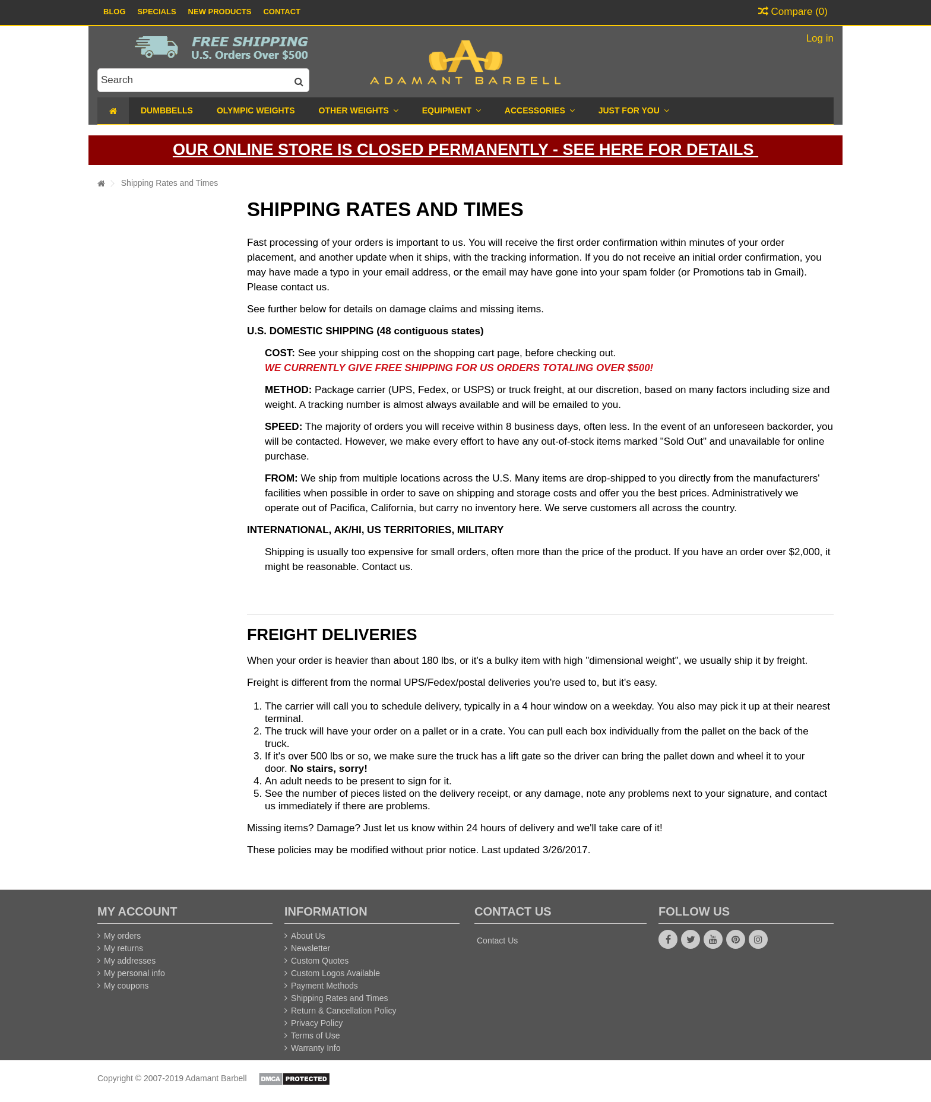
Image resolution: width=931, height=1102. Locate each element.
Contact (281, 11)
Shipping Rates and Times (339, 998)
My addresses (130, 960)
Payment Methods (324, 985)
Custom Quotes (320, 960)
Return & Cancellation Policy (343, 1010)
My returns (123, 948)
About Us (308, 935)
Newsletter (310, 948)
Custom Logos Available (335, 973)
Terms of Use (315, 1035)
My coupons (126, 985)
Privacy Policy (317, 1023)
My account (137, 911)
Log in (818, 38)
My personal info (134, 973)
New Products (220, 11)
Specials (157, 11)
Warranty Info (316, 1048)
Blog (114, 11)
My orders (122, 935)
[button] (634, 110)
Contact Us (497, 940)
